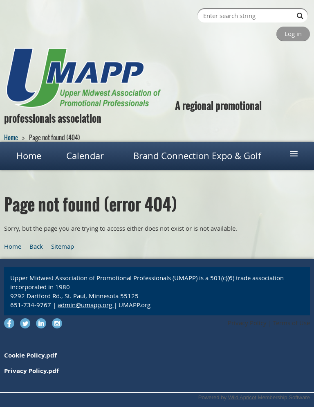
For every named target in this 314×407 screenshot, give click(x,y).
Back (36, 246)
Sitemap (62, 246)
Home (11, 137)
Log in (293, 33)
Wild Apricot (242, 397)
